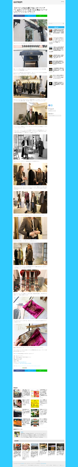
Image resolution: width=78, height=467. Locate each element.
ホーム (62, 1)
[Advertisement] (30, 379)
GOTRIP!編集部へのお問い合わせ (33, 465)
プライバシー (43, 465)
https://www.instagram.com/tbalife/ (25, 363)
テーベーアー (23, 365)
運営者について (55, 465)
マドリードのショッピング (35, 365)
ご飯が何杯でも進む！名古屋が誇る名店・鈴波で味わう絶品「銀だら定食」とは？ (58, 56)
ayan (14, 13)
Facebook (49, 105)
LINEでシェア (41, 15)
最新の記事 (56, 27)
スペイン (19, 365)
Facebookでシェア (19, 15)
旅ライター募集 (49, 465)
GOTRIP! (18, 2)
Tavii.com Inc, (43, 463)
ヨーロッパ (27, 13)
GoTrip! (16, 353)
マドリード (28, 365)
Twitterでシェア (30, 15)
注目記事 (32, 13)
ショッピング (23, 13)
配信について (62, 465)
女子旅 (30, 13)
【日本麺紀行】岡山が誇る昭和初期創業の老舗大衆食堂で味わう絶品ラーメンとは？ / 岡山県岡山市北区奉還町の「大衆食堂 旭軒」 (56, 31)
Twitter (51, 105)
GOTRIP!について (23, 465)
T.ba (16, 365)
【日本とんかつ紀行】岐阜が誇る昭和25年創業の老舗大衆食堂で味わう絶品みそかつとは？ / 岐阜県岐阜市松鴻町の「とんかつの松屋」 (56, 49)
